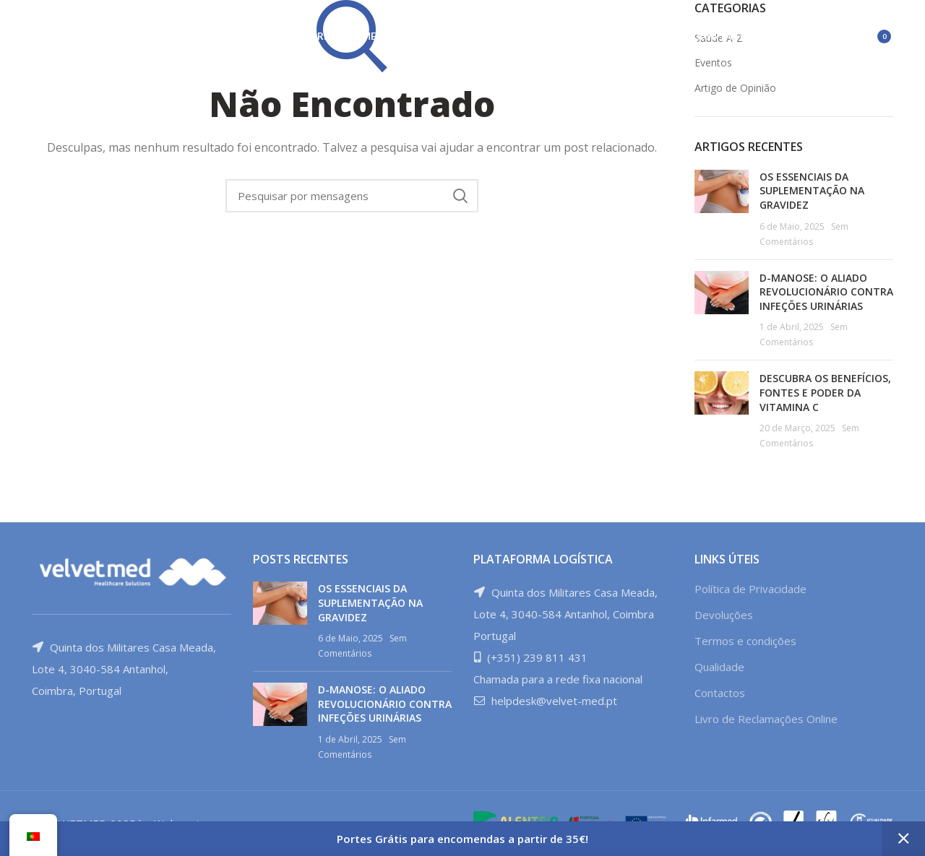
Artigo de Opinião (735, 88)
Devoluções (723, 615)
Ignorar (903, 838)
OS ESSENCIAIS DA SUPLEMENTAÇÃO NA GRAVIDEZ (812, 191)
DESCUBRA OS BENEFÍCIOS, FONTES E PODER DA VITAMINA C (825, 392)
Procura (460, 195)
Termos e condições (745, 641)
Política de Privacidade (750, 589)
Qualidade (719, 667)
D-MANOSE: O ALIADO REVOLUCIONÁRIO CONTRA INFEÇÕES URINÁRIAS (826, 292)
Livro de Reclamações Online (766, 719)
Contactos (719, 693)
